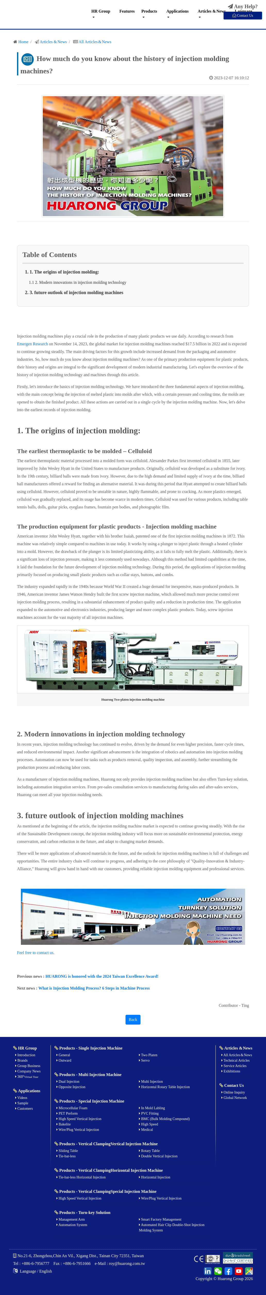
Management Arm (70, 1219)
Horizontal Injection (154, 1177)
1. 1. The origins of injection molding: (62, 272)
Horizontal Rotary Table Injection (164, 1087)
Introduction (25, 1055)
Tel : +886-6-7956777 (31, 1263)
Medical (146, 1130)
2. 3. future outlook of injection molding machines (74, 292)
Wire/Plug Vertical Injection (77, 1130)
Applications (177, 11)
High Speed (148, 1124)
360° (26, 1077)
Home (23, 42)
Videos (21, 1098)
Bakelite (63, 1124)
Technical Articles (235, 1060)
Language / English (32, 1271)
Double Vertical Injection (158, 1156)
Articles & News (212, 11)
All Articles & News (95, 42)
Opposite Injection (70, 1087)
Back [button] (133, 1019)
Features (127, 11)
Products (149, 11)
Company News (27, 1071)
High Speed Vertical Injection (78, 1119)
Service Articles (234, 1066)
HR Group (101, 11)
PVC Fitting (149, 1113)
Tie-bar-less (66, 1156)
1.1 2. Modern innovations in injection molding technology (77, 282)
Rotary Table (149, 1151)
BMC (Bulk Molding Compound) (164, 1119)
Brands (21, 1060)
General (63, 1055)
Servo (144, 1060)
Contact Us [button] (242, 15)
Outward (63, 1060)
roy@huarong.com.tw (127, 1263)
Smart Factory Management (160, 1219)
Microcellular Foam (71, 1108)
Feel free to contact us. (35, 952)
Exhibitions (230, 1071)
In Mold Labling (152, 1108)
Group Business (27, 1066)
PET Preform (67, 1113)
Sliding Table (67, 1151)
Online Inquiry (233, 1092)
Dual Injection (67, 1081)
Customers (24, 1109)
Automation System (71, 1225)
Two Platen (148, 1055)
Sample (21, 1103)
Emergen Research (32, 344)
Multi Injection (151, 1081)
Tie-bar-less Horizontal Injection (81, 1177)
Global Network (234, 1098)
